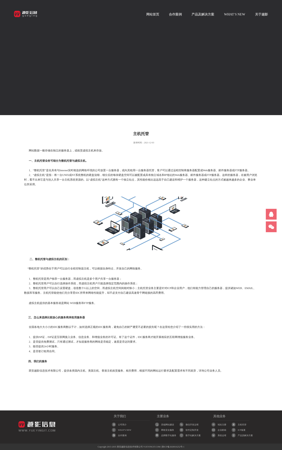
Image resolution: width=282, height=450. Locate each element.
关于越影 (261, 14)
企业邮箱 (219, 430)
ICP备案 (238, 430)
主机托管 (239, 424)
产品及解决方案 (203, 14)
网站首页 (152, 14)
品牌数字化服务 (165, 435)
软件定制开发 (189, 430)
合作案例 (175, 14)
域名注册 (219, 424)
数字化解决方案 (190, 435)
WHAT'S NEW (234, 14)
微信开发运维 (189, 424)
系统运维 (219, 435)
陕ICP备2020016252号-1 (173, 447)
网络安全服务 (164, 430)
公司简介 (119, 424)
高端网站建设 (164, 424)
